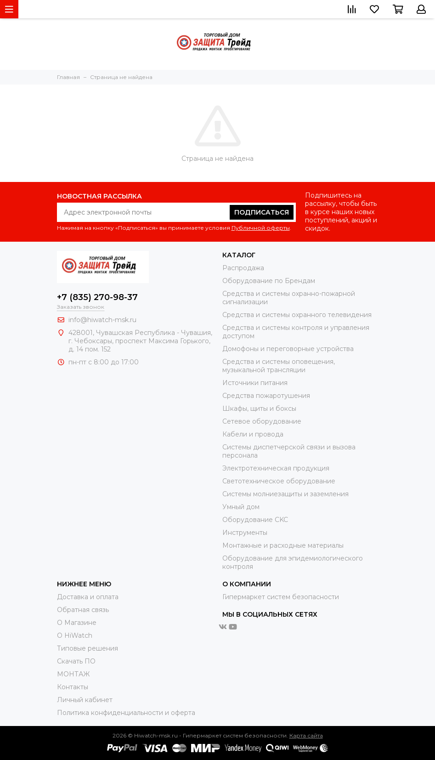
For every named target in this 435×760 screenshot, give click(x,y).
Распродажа (243, 268)
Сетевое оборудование (261, 421)
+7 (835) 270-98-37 (97, 297)
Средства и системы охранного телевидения (297, 315)
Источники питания (255, 383)
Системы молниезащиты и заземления (285, 494)
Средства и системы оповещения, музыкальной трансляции (278, 365)
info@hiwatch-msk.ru (102, 320)
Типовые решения (87, 648)
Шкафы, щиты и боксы (259, 408)
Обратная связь (83, 610)
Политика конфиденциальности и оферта (126, 713)
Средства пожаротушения (266, 395)
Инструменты (244, 532)
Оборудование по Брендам (268, 281)
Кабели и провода (252, 434)
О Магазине (76, 622)
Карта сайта (306, 735)
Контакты (72, 687)
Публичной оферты (261, 227)
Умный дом (241, 507)
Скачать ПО (76, 661)
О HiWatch (74, 635)
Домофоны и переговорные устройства (288, 349)
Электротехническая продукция (275, 468)
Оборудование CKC (255, 520)
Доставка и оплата (88, 597)
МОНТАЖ (73, 674)
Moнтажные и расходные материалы (283, 545)
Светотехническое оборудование (278, 481)
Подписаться (261, 212)
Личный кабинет (85, 700)
